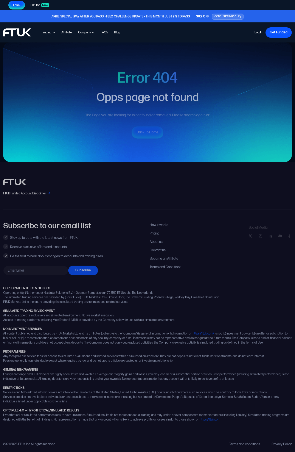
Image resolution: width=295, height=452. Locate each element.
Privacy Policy (282, 448)
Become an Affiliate (164, 262)
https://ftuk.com (210, 423)
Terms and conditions (244, 448)
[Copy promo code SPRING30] (228, 17)
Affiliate (66, 32)
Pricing (155, 237)
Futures (40, 5)
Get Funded (278, 32)
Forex (16, 5)
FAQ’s (104, 32)
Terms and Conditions (165, 271)
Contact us (158, 254)
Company (84, 32)
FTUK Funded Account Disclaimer (26, 197)
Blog (117, 32)
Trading (46, 32)
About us (156, 245)
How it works (159, 229)
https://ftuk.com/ (203, 337)
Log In (258, 32)
